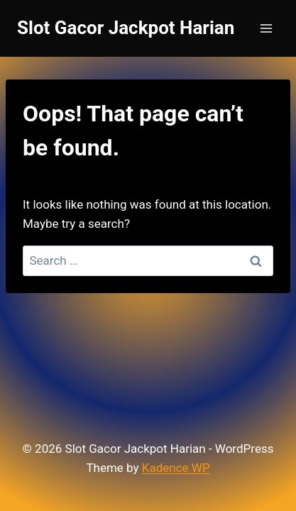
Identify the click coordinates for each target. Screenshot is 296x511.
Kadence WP (176, 468)
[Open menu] (266, 28)
